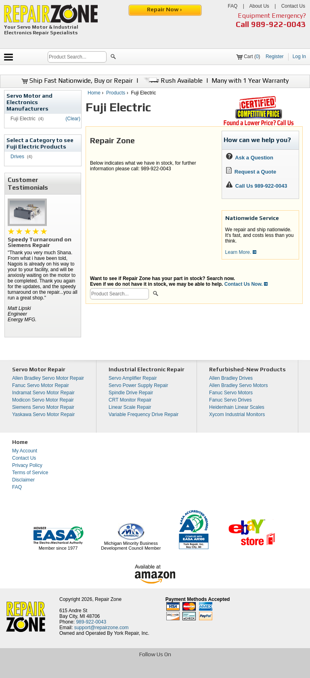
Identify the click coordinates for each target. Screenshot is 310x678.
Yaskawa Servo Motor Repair (43, 414)
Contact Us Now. (246, 284)
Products (115, 93)
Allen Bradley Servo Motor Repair (48, 378)
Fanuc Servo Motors (231, 393)
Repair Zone (108, 599)
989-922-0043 (278, 24)
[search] (77, 57)
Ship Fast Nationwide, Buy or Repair (77, 80)
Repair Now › (165, 9)
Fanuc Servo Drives (230, 400)
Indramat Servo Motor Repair (43, 393)
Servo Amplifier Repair (133, 378)
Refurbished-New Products (247, 369)
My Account (24, 451)
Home (94, 93)
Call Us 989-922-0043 (261, 186)
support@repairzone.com (101, 627)
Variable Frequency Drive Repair (143, 414)
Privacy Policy (27, 465)
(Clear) (72, 118)
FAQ (232, 6)
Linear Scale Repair (130, 407)
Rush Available (172, 80)
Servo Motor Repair (38, 369)
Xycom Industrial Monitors (237, 414)
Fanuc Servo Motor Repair (40, 385)
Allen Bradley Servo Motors (238, 385)
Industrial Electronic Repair (146, 369)
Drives (17, 156)
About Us (259, 6)
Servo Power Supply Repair (138, 385)
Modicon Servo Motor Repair (43, 400)
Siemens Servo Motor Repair (43, 407)
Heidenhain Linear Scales (236, 407)
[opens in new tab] (96, 671)
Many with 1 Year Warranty (250, 80)
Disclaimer (23, 480)
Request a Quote (251, 172)
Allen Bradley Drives (231, 378)
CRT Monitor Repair (130, 400)
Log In (299, 56)
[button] (113, 58)
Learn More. (240, 252)
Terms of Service (30, 472)
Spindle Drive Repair (131, 393)
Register (275, 56)
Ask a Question (249, 158)
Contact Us (293, 6)
